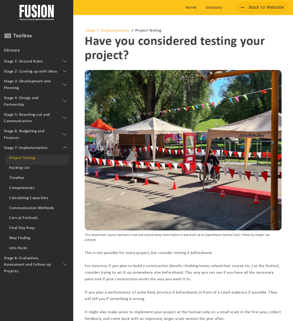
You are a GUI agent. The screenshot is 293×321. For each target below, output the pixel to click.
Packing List (19, 168)
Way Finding (19, 238)
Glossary (12, 50)
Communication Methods (31, 208)
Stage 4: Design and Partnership (36, 101)
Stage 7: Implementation (36, 148)
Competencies (21, 188)
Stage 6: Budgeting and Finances (36, 134)
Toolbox (22, 36)
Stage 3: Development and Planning (36, 84)
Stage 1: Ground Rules (36, 61)
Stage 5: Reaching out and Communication (36, 118)
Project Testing (22, 158)
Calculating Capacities (28, 198)
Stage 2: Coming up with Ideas (36, 71)
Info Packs (18, 248)
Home (191, 7)
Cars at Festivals (23, 218)
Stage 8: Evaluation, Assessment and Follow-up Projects (36, 265)
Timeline (16, 178)
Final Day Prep (21, 228)
